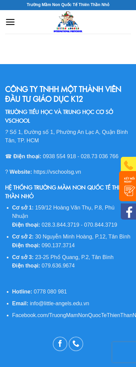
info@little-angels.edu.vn (59, 303)
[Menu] (10, 21)
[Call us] (76, 344)
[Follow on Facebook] (60, 344)
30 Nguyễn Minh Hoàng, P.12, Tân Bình (82, 236)
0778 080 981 (50, 291)
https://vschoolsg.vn (57, 172)
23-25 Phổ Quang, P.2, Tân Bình (74, 257)
